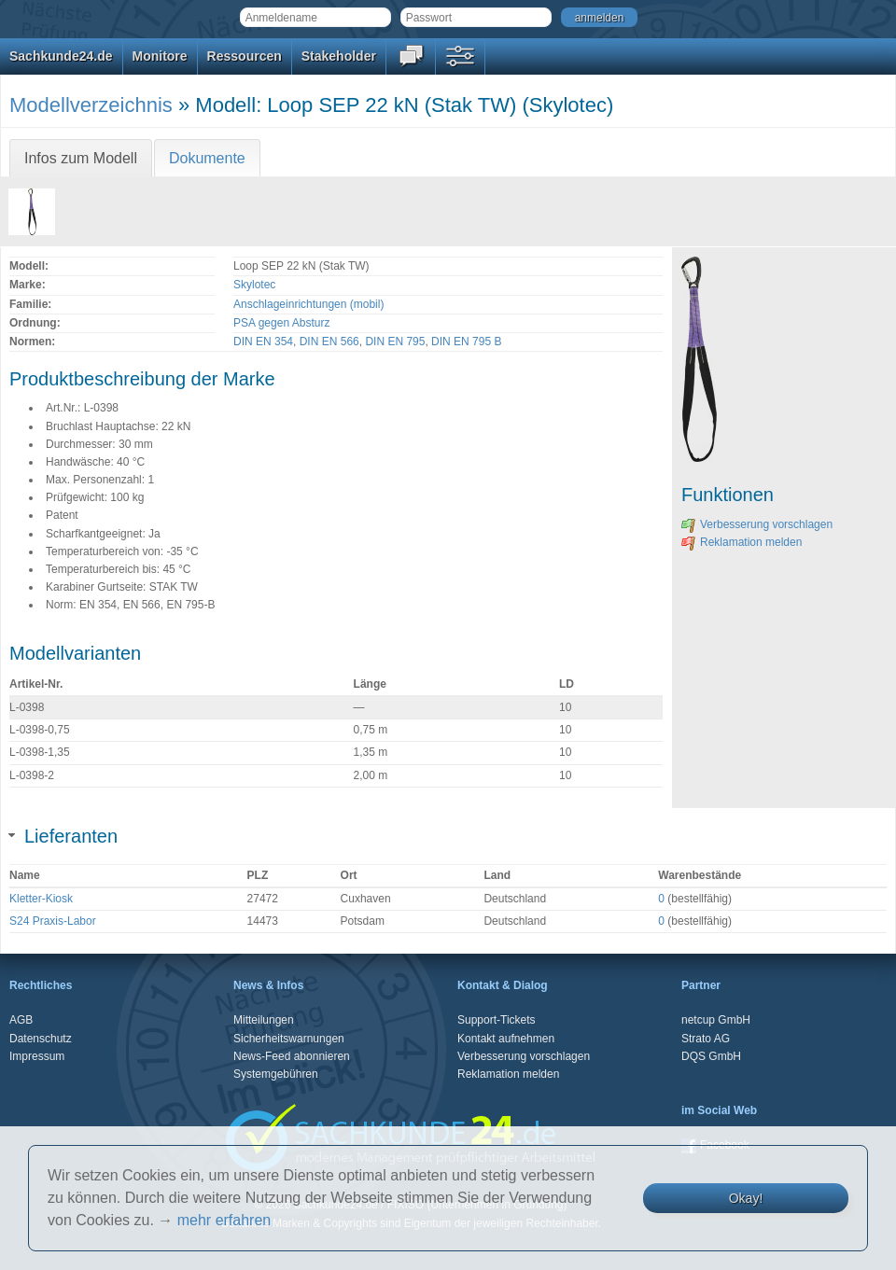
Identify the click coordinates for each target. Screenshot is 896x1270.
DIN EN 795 (395, 341)
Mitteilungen (263, 1019)
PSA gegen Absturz (281, 322)
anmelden (599, 17)
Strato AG (705, 1038)
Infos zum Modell (80, 158)
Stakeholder (338, 56)
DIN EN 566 (329, 341)
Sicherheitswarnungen (288, 1038)
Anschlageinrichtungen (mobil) (308, 304)
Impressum (36, 1056)
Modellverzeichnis (91, 105)
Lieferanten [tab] (63, 836)
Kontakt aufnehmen (505, 1038)
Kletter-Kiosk (41, 898)
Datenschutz (40, 1038)
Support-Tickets (496, 1019)
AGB (21, 1019)
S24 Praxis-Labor (52, 921)
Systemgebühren (275, 1074)
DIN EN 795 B (466, 341)
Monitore (160, 56)
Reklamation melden (741, 542)
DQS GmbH (711, 1056)
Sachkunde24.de (61, 56)
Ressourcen (244, 56)
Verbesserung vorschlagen (757, 524)
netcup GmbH (715, 1019)
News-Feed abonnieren (291, 1056)
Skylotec (254, 284)
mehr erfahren (224, 1220)
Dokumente (207, 158)
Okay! (746, 1198)
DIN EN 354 (263, 341)
